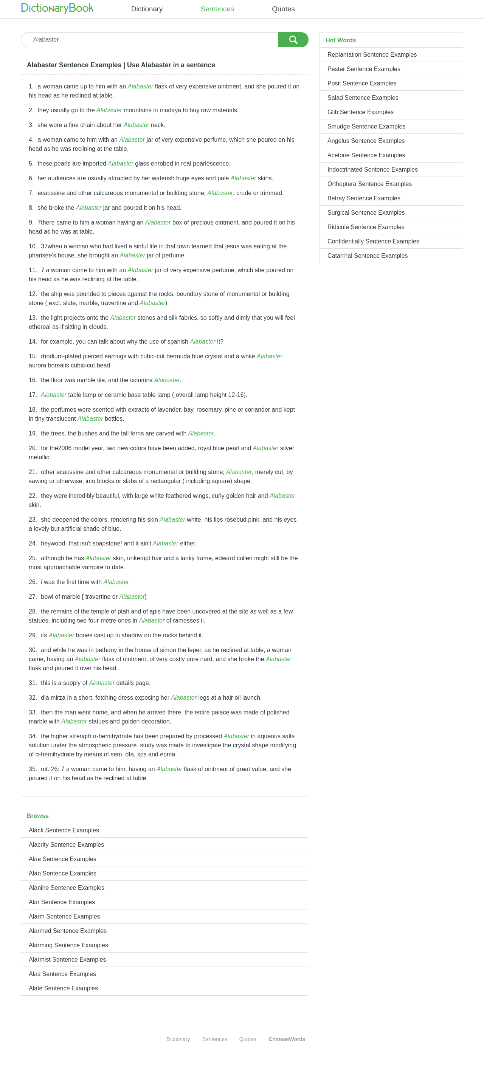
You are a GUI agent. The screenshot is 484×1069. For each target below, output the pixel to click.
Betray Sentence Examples (363, 198)
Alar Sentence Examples (62, 902)
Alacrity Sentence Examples (66, 844)
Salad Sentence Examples (363, 98)
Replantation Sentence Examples (372, 54)
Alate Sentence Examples (63, 988)
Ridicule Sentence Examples (366, 227)
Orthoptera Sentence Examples (369, 184)
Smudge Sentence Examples (366, 126)
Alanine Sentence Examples (66, 888)
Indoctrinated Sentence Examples (372, 169)
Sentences (217, 9)
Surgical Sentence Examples (366, 212)
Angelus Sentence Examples (366, 141)
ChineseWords (287, 1039)
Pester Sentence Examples (363, 69)
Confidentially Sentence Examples (373, 241)
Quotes (283, 9)
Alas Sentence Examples (62, 974)
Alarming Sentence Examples (68, 945)
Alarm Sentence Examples (64, 916)
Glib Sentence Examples (360, 112)
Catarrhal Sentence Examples (367, 256)
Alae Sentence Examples (62, 859)
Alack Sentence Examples (64, 830)
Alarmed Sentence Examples (68, 931)
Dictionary (147, 9)
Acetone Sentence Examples (366, 155)
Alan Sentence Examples (62, 873)
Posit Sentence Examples (361, 83)
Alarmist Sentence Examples (67, 959)
